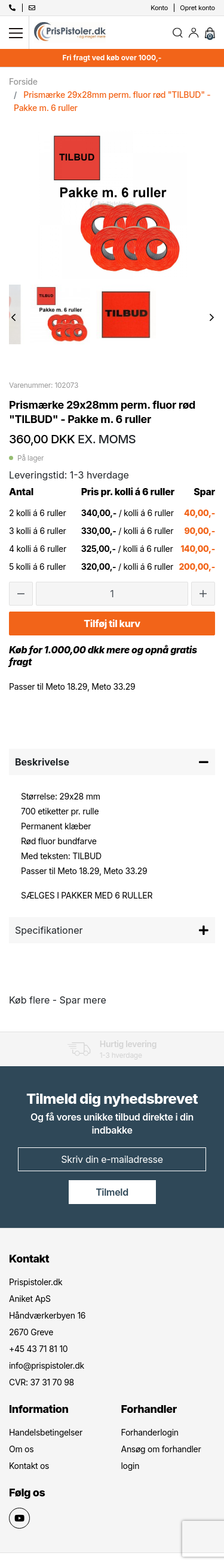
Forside (23, 81)
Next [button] (211, 317)
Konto (159, 8)
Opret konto (197, 8)
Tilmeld (112, 1192)
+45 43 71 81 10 (38, 1349)
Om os (21, 1449)
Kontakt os (29, 1466)
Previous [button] (13, 317)
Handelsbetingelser (45, 1432)
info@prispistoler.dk (46, 1365)
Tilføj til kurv (112, 623)
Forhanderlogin (150, 1432)
